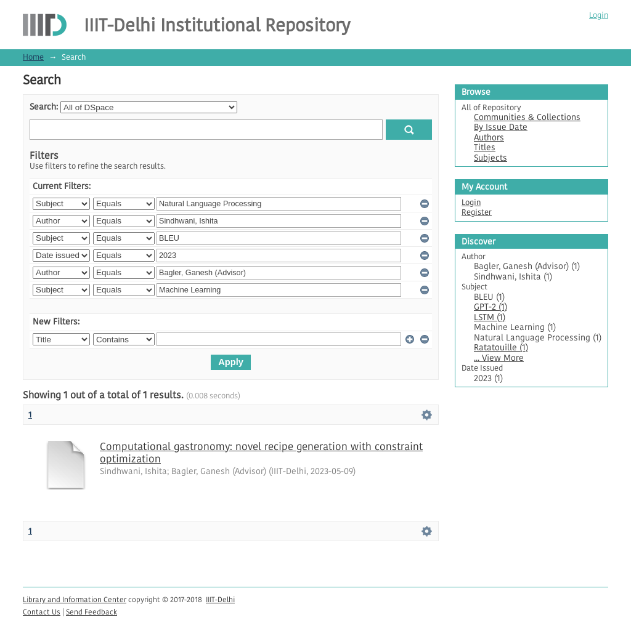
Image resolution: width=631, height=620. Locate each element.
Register (477, 212)
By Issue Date (500, 127)
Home (33, 57)
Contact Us (41, 611)
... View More (499, 358)
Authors (489, 137)
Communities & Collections (527, 117)
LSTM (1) (489, 317)
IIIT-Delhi (220, 599)
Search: (44, 107)
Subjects (490, 158)
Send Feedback (91, 611)
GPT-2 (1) (490, 307)
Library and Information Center (74, 599)
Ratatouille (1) (501, 347)
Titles (484, 147)
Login (598, 15)
